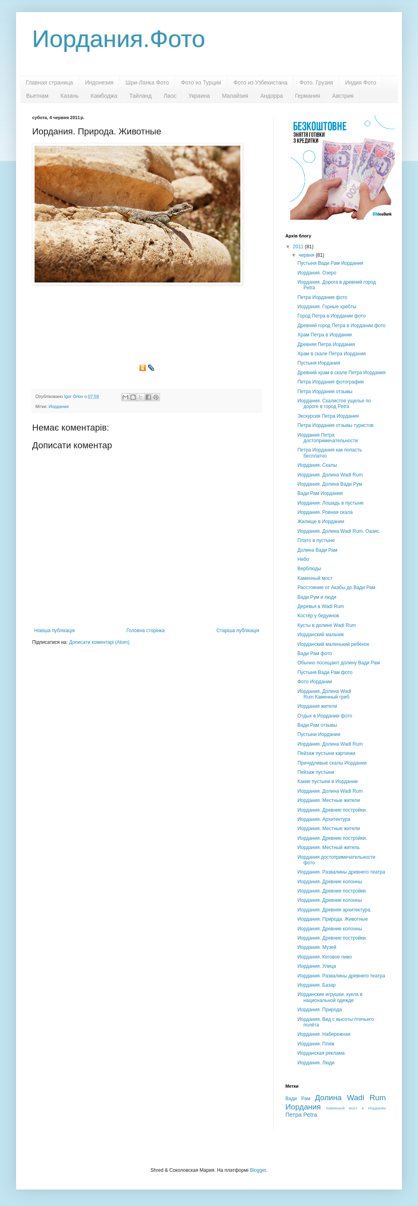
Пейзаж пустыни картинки (326, 753)
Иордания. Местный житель (328, 847)
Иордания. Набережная (323, 1034)
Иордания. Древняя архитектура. (334, 910)
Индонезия (99, 82)
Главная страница (49, 82)
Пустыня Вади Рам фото (324, 672)
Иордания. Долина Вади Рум (329, 484)
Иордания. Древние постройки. (332, 810)
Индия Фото (360, 82)
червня (307, 255)
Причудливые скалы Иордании (332, 763)
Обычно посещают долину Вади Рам (338, 663)
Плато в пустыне (316, 540)
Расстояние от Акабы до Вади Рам (336, 587)
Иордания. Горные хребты (326, 306)
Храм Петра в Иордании (324, 335)
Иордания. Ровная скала (324, 512)
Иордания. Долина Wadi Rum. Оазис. (339, 531)
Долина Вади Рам (317, 550)
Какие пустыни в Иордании (327, 781)
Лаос (170, 96)
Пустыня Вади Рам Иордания (330, 263)
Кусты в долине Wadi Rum (326, 625)
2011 (299, 246)
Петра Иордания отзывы (324, 391)
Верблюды (309, 568)
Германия (307, 96)
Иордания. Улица (316, 966)
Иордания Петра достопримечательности (327, 437)
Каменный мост (314, 578)
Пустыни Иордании (318, 734)
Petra (310, 1114)
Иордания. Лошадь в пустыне (330, 503)
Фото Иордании (314, 681)
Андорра (271, 96)
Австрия (343, 96)
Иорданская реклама (320, 1053)
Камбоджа (104, 96)
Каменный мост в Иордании (356, 1108)
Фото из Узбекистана (261, 82)
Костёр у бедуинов (318, 615)
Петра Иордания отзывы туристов (335, 425)
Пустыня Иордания (318, 363)
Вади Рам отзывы (317, 725)
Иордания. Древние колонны (329, 881)
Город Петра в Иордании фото (331, 316)
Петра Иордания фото (322, 297)
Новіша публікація (54, 630)
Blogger (258, 1170)
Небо (303, 559)
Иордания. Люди (315, 1063)
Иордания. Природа (319, 1009)
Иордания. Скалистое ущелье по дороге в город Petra (334, 403)
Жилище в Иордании (320, 521)
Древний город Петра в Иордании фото (341, 325)
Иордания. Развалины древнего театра (341, 872)
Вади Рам (297, 1098)
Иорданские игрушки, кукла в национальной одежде (330, 997)
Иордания (59, 406)
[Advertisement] (146, 327)
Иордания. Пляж (315, 1044)
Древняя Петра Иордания (326, 344)
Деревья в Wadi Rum (320, 606)
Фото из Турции (201, 82)
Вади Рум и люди (316, 597)
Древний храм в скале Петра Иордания (341, 372)
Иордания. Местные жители (328, 800)
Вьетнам (37, 96)
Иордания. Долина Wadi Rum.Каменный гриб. (324, 694)
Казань (70, 96)
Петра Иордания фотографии (330, 382)
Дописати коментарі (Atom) (99, 642)
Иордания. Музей (316, 947)
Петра (293, 1114)
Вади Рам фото (314, 653)
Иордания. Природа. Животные (332, 919)
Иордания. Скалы (317, 465)
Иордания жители (317, 706)
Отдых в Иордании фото (324, 716)
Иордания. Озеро (316, 273)
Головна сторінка (146, 630)
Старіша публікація (237, 630)
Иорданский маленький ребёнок (333, 644)
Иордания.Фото (118, 38)
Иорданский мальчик (320, 634)
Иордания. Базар (316, 985)
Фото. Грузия (316, 82)
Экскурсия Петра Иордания (328, 416)
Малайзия (235, 96)
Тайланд (140, 96)
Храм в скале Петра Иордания (331, 354)
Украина (199, 96)
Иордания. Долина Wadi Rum (330, 475)
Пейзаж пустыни (315, 772)
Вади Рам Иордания (320, 493)
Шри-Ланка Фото (147, 82)
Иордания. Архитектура (323, 819)
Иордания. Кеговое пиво (324, 957)
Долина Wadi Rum (350, 1097)
